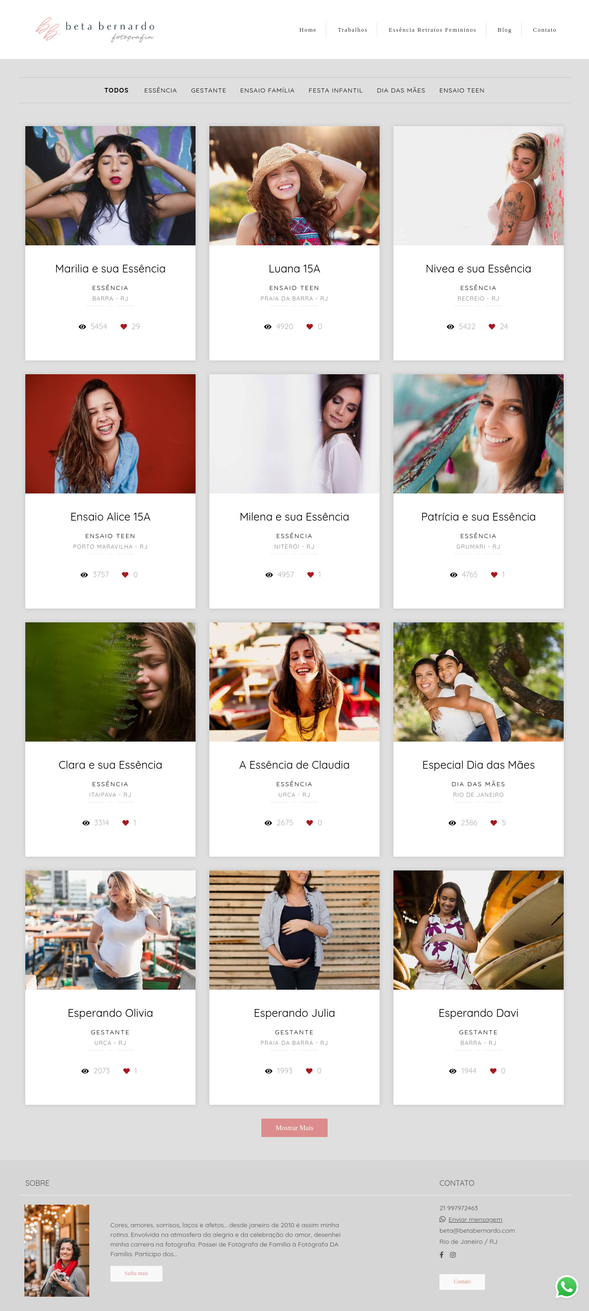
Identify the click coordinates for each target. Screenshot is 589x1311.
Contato (545, 29)
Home (308, 29)
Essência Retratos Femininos (433, 29)
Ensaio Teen (462, 90)
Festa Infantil (336, 90)
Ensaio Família (267, 90)
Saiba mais (136, 1267)
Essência (161, 90)
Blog (504, 29)
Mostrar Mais (294, 1127)
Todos (116, 90)
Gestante (208, 90)
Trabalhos (353, 29)
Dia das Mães (401, 90)
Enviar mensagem (475, 1212)
